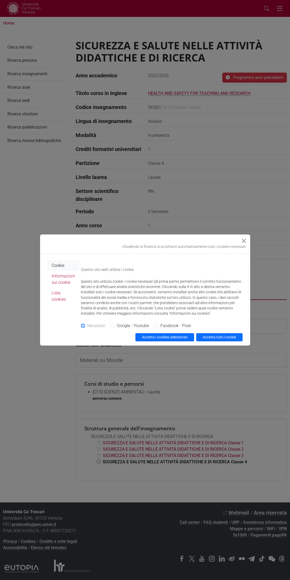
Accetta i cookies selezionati (165, 337)
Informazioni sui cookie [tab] (63, 279)
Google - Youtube (133, 325)
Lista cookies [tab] (59, 296)
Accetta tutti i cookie (219, 337)
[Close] (244, 241)
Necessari (96, 325)
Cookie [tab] (58, 265)
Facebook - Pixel (175, 325)
